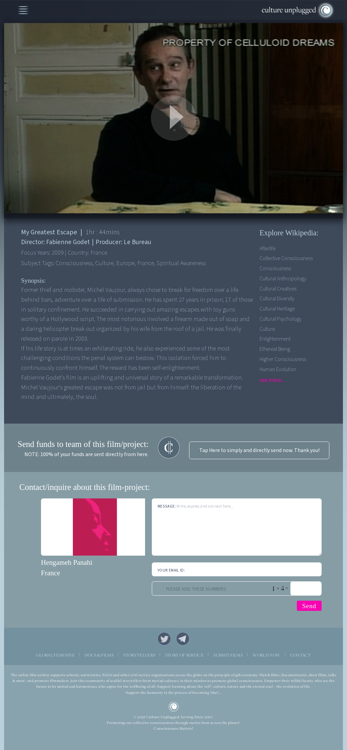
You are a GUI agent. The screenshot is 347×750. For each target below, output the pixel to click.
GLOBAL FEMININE (55, 655)
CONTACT (300, 655)
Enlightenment (275, 339)
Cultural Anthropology (283, 278)
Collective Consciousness (286, 258)
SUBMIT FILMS (228, 655)
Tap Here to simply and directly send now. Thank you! (259, 450)
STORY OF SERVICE (184, 655)
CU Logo (173, 707)
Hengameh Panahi (67, 562)
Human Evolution (278, 369)
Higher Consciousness (283, 359)
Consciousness (275, 268)
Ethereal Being (275, 349)
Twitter (164, 638)
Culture (267, 329)
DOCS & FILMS (99, 655)
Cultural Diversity (277, 298)
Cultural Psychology (281, 319)
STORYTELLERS (139, 655)
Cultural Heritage (277, 309)
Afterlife (267, 248)
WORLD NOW (266, 655)
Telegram (182, 638)
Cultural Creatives (278, 289)
